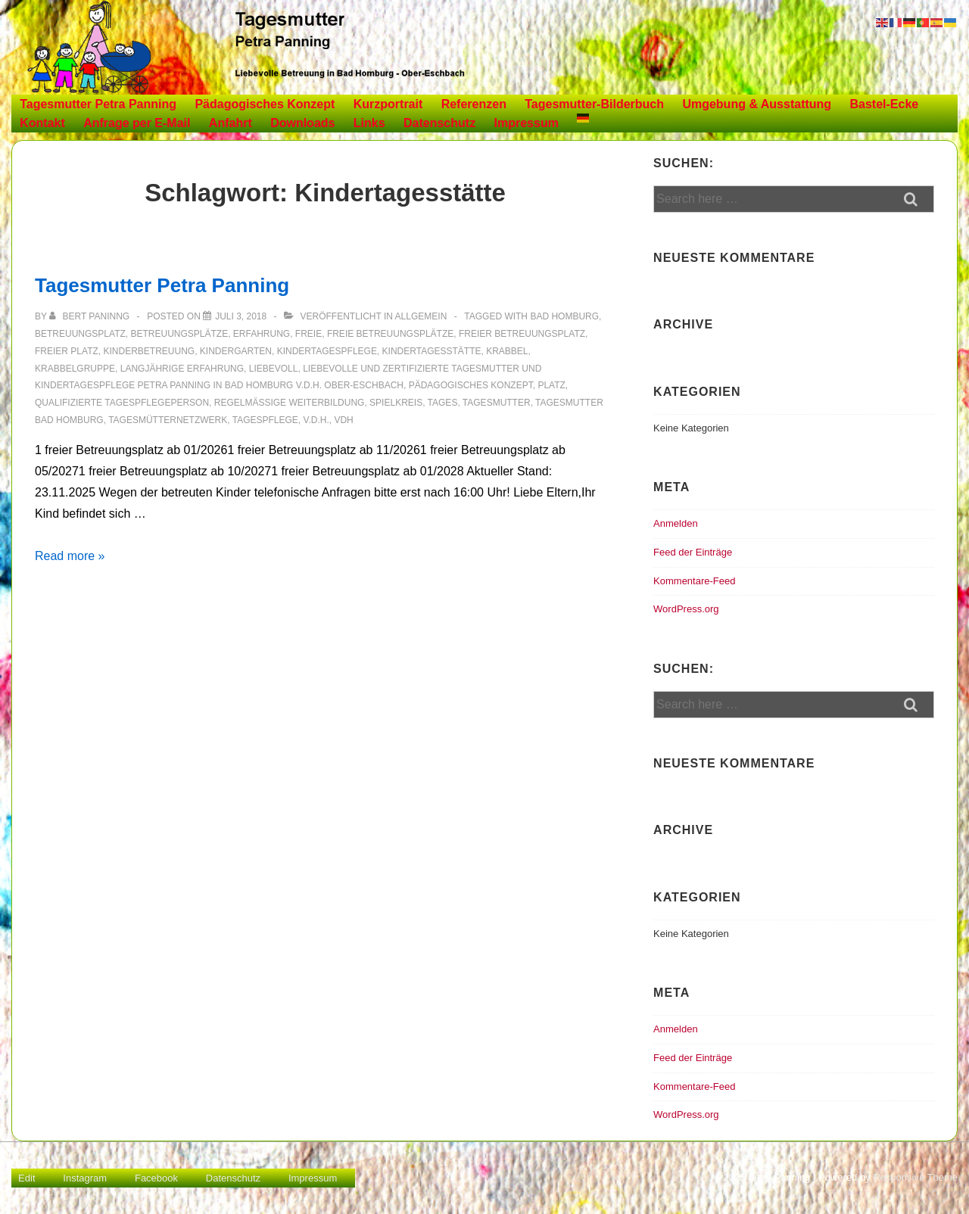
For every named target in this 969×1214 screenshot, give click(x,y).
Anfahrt (230, 123)
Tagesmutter (497, 402)
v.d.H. (316, 420)
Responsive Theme (915, 1177)
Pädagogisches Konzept (265, 104)
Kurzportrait (388, 104)
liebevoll (273, 368)
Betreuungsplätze (179, 333)
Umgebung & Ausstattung (756, 104)
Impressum (526, 123)
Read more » (70, 555)
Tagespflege (265, 420)
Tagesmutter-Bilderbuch (594, 104)
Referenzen (473, 104)
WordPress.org (685, 609)
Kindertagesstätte (431, 351)
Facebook (156, 1178)
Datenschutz (439, 123)
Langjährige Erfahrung (182, 368)
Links (369, 123)
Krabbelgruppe (75, 368)
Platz (551, 385)
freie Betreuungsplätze (390, 333)
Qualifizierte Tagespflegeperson (122, 402)
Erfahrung (261, 333)
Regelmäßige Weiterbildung (289, 402)
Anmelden (675, 523)
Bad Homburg (564, 316)
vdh (343, 420)
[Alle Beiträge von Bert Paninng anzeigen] (90, 316)
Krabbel (507, 351)
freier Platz (66, 351)
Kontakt (42, 123)
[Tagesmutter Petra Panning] (240, 316)
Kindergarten (236, 351)
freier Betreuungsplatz (522, 333)
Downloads (302, 123)
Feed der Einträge (692, 552)
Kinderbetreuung (149, 351)
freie (308, 333)
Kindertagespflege (327, 351)
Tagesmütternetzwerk (167, 420)
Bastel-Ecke (884, 104)
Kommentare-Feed (694, 581)
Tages (443, 402)
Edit (26, 1178)
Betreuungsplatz (80, 333)
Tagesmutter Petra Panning (98, 104)
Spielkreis (395, 402)
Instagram (85, 1178)
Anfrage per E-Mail (136, 123)
